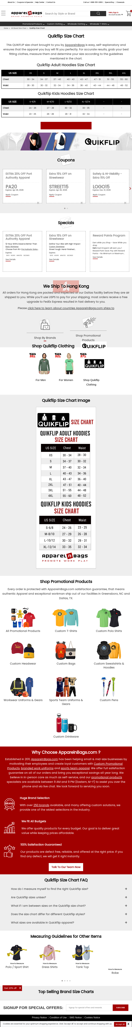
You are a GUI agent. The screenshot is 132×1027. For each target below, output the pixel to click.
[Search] (98, 13)
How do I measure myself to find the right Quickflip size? (49, 889)
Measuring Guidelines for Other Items (66, 936)
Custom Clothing (55, 24)
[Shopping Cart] (128, 13)
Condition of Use (58, 1011)
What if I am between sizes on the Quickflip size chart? (48, 906)
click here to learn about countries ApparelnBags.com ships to (71, 308)
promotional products (106, 777)
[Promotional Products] (34, 24)
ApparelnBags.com (44, 759)
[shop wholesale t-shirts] (99, 24)
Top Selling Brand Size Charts (66, 986)
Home (6, 28)
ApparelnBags (75, 45)
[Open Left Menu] (3, 13)
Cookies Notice (92, 1011)
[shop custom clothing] (56, 24)
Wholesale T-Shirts (98, 24)
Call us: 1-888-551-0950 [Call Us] (93, 2)
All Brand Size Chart (19, 28)
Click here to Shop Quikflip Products (66, 125)
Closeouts (120, 2)
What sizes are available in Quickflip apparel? (42, 922)
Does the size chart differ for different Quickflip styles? (48, 914)
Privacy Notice (39, 1011)
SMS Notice (75, 1011)
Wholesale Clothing (76, 24)
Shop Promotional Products (66, 581)
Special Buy (109, 2)
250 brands (41, 805)
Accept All (120, 1024)
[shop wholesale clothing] (77, 24)
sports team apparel (75, 768)
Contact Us (50, 2)
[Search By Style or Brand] (66, 13)
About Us (11, 2)
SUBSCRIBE (120, 1002)
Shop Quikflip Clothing (53, 346)
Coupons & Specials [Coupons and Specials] (25, 2)
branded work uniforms (37, 768)
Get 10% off (10, 988)
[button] (62, 975)
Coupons (66, 160)
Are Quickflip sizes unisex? (28, 897)
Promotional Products (32, 24)
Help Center (39, 2)
